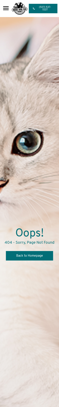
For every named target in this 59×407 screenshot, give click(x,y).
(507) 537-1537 (42, 8)
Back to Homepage (29, 256)
